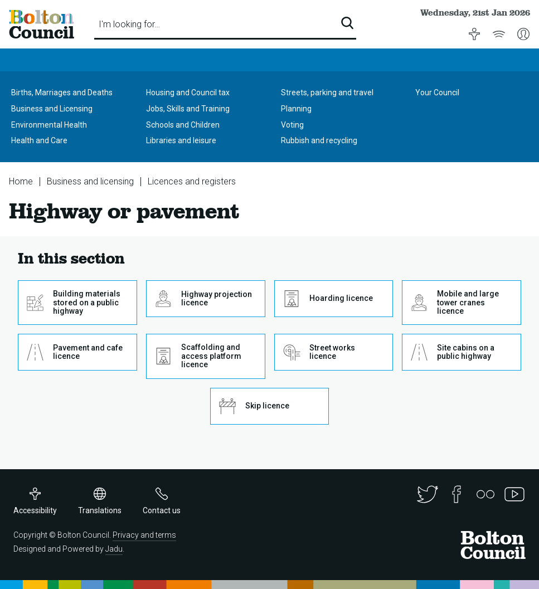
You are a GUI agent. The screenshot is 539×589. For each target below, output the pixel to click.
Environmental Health (49, 124)
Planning (296, 108)
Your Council (437, 92)
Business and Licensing (52, 108)
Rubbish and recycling (319, 140)
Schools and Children (183, 124)
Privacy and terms (144, 534)
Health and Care (39, 140)
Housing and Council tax (188, 92)
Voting (292, 124)
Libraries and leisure (181, 140)
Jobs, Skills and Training (188, 108)
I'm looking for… (129, 24)
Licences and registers (192, 181)
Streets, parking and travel (327, 92)
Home (21, 181)
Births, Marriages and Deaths (62, 92)
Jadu (114, 548)
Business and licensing (90, 181)
